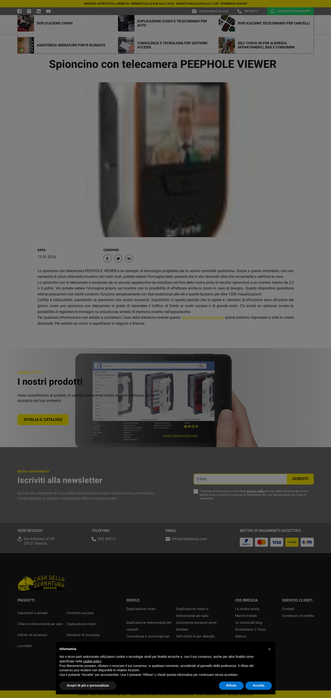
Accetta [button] (258, 685)
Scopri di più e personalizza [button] (88, 685)
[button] (269, 649)
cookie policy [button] (92, 661)
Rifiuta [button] (231, 685)
